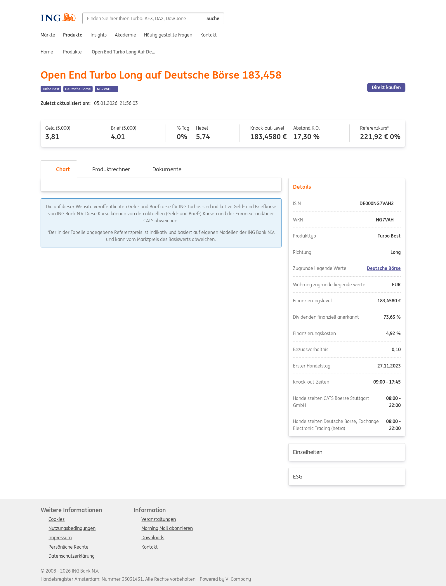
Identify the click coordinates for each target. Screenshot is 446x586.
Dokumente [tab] (162, 169)
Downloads (152, 537)
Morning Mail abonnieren (167, 528)
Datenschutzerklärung (72, 556)
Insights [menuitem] (99, 35)
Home (47, 52)
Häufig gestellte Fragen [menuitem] (168, 35)
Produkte (72, 52)
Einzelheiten (347, 451)
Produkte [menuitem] (72, 35)
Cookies (56, 519)
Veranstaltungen (158, 519)
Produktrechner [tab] (107, 169)
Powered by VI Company (225, 579)
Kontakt (149, 547)
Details (347, 186)
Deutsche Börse (384, 268)
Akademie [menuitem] (125, 35)
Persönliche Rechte (68, 547)
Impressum (60, 537)
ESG (347, 476)
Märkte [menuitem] (48, 35)
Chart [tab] (59, 169)
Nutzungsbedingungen (72, 528)
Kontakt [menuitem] (208, 35)
